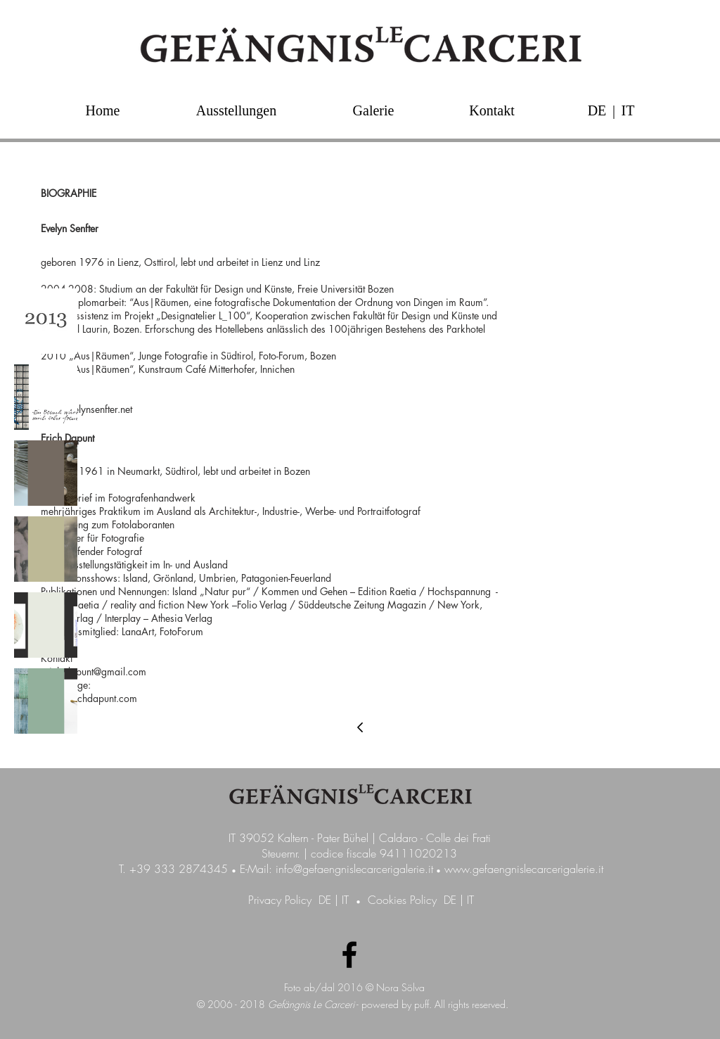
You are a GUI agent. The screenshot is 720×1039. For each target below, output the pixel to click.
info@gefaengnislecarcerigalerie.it (354, 869)
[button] (614, 110)
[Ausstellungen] (236, 110)
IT (345, 899)
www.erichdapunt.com (89, 698)
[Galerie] (373, 110)
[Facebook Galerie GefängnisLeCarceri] (349, 954)
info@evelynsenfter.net (86, 409)
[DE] (597, 110)
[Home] (103, 110)
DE (325, 899)
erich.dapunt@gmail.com (93, 671)
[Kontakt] (492, 110)
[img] (45, 321)
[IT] (628, 110)
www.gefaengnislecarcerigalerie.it (523, 869)
